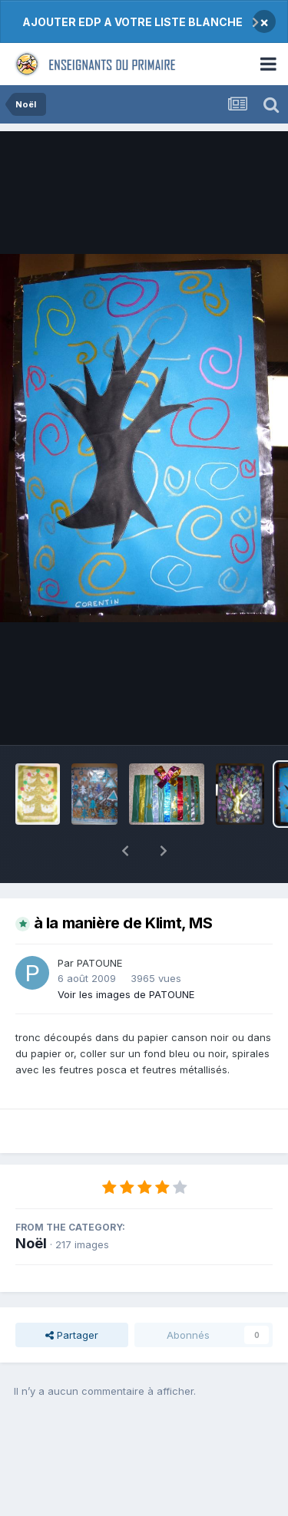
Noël (31, 1203)
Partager (71, 1295)
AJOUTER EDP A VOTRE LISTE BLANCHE (132, 21)
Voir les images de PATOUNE (126, 954)
